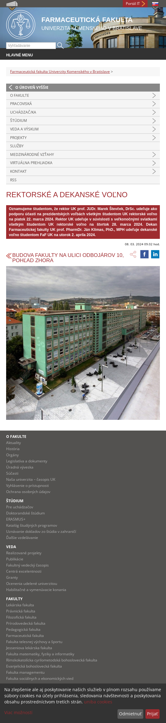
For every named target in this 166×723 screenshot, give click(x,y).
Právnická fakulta (20, 611)
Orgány (12, 455)
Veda (11, 546)
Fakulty (14, 598)
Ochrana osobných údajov (28, 491)
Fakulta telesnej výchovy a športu (34, 641)
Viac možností (18, 712)
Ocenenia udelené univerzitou (31, 583)
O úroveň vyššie (31, 87)
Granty (12, 577)
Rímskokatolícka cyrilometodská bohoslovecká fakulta (51, 660)
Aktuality (13, 442)
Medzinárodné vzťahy (32, 154)
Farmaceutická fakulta (25, 635)
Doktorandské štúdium (25, 513)
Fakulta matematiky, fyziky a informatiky (40, 654)
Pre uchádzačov (19, 507)
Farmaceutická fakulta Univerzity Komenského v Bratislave (60, 71)
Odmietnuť (130, 714)
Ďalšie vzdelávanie (22, 537)
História (13, 448)
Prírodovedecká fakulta (25, 623)
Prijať (152, 714)
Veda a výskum (24, 129)
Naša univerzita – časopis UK (30, 479)
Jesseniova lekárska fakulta (29, 647)
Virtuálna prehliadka (31, 162)
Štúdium (18, 120)
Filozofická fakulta (21, 617)
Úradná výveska (19, 467)
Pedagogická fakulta (23, 629)
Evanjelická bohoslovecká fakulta (34, 666)
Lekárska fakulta (20, 605)
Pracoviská (21, 103)
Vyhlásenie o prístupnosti (27, 485)
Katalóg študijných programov (31, 525)
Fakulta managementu (25, 672)
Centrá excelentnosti (23, 571)
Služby (17, 146)
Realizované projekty (23, 552)
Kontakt (18, 171)
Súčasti (12, 473)
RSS (13, 180)
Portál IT (133, 3)
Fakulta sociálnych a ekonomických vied (39, 678)
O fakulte (19, 95)
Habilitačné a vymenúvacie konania (36, 589)
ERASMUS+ (15, 519)
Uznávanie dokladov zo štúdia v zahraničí (41, 531)
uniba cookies (98, 702)
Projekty (18, 137)
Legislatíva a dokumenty (26, 461)
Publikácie (14, 559)
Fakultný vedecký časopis (27, 565)
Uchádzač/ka (23, 112)
